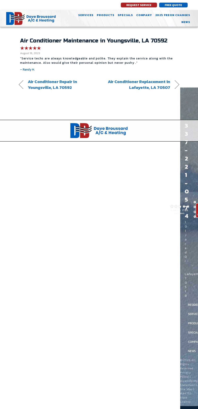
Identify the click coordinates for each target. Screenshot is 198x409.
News (185, 22)
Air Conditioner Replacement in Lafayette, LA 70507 (137, 84)
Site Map (186, 389)
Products (105, 15)
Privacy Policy (185, 374)
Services (86, 15)
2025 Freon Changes (172, 15)
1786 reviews (181, 211)
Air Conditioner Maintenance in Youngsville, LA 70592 (93, 41)
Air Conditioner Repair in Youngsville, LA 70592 (52, 84)
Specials (125, 15)
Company (144, 15)
